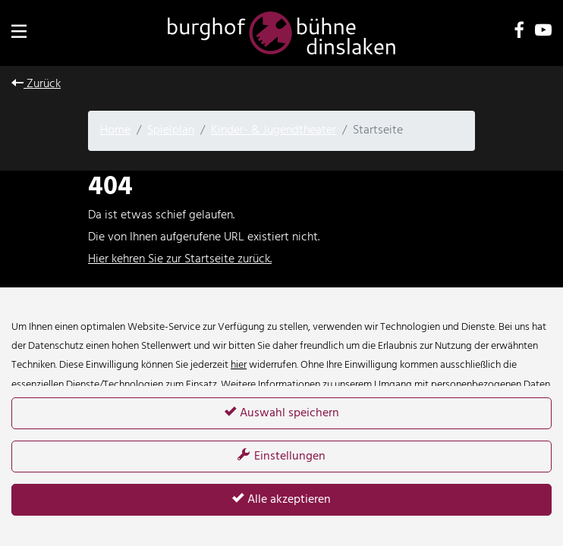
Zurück (36, 84)
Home (115, 130)
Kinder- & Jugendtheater (273, 130)
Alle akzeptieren (281, 500)
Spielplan (170, 130)
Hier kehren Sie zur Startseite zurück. (180, 259)
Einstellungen (281, 456)
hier (239, 365)
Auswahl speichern (282, 413)
